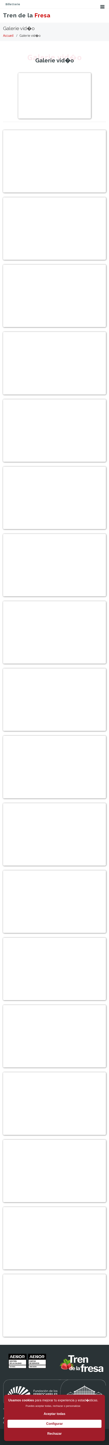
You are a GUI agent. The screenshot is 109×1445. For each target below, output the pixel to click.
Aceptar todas (54, 1414)
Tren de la (26, 15)
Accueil (8, 35)
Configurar (54, 1423)
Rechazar (54, 1433)
